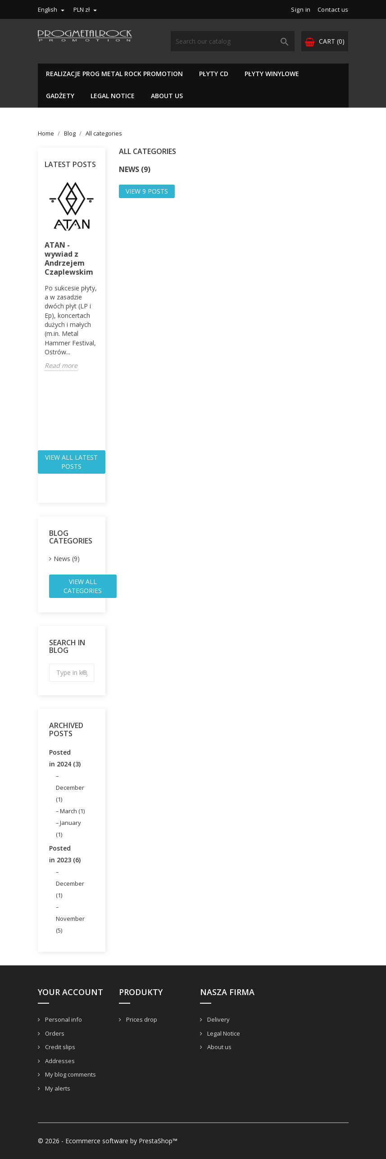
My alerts (57, 1088)
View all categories (83, 586)
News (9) (67, 558)
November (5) (70, 924)
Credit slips (59, 1047)
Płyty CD (213, 73)
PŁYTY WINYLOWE (272, 73)
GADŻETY (60, 95)
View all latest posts (71, 462)
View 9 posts (147, 191)
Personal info (63, 1019)
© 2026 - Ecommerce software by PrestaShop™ (107, 1140)
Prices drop (141, 1019)
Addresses (59, 1061)
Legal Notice (113, 95)
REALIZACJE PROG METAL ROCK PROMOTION (114, 73)
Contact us (333, 9)
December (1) (70, 793)
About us (167, 95)
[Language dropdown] (52, 9)
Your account (70, 992)
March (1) (72, 811)
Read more (61, 365)
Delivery (218, 1019)
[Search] (233, 41)
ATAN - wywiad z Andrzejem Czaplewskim (69, 258)
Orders (54, 1033)
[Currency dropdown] (86, 9)
